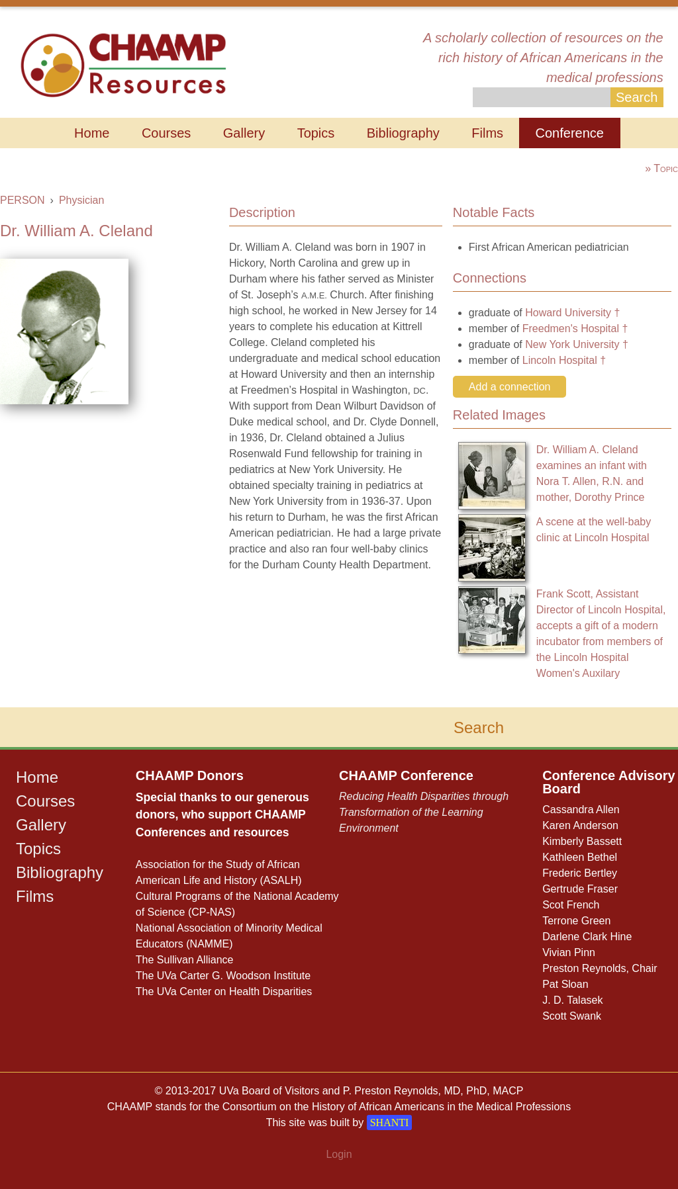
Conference (570, 133)
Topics (316, 133)
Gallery (244, 133)
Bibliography (403, 133)
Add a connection (510, 386)
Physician (81, 200)
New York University (572, 344)
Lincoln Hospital (559, 360)
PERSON (22, 200)
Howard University (568, 312)
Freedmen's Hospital (570, 328)
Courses (166, 133)
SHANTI (389, 1122)
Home (91, 133)
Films (487, 133)
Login (339, 1154)
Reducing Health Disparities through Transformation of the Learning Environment (423, 812)
